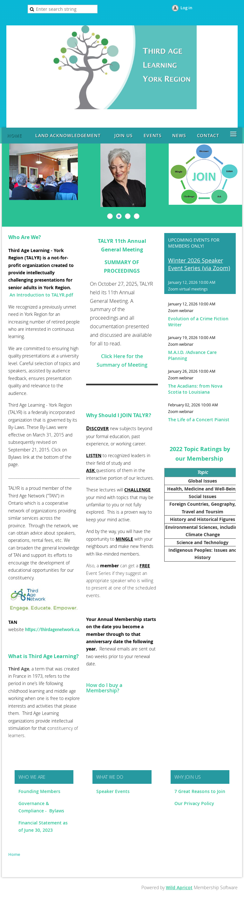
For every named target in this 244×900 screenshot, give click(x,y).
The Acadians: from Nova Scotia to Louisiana (195, 389)
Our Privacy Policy (194, 803)
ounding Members (41, 791)
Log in (186, 7)
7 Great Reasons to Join (199, 791)
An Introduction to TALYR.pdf (41, 295)
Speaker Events (113, 791)
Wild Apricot (179, 887)
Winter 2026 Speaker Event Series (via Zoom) (199, 264)
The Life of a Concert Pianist (198, 420)
